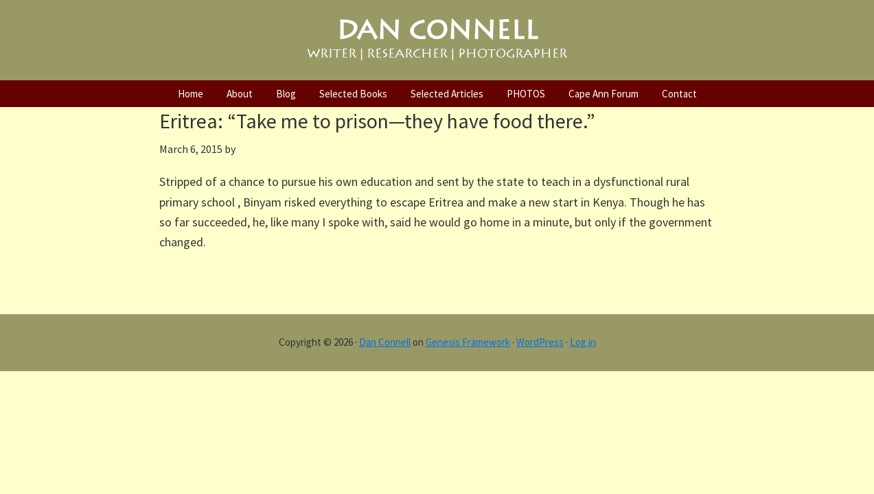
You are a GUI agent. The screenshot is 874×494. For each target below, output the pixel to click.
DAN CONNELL (437, 30)
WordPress (540, 342)
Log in (583, 342)
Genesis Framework (468, 342)
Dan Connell (385, 342)
